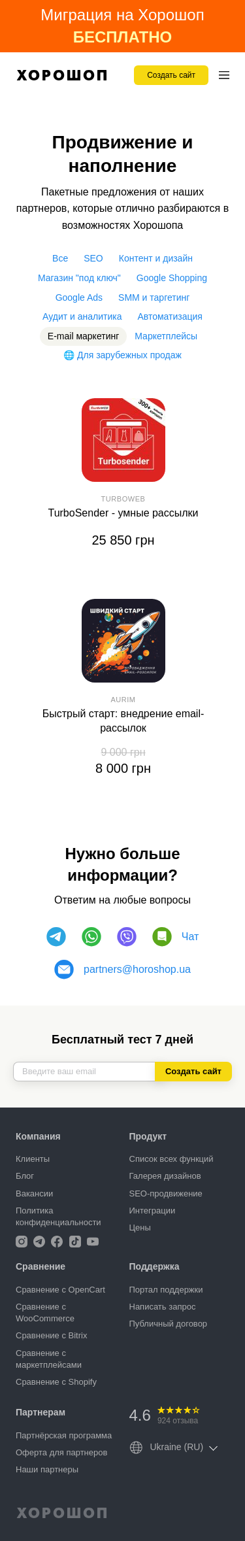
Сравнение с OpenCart (60, 1290)
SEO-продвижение (166, 1193)
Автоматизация (169, 316)
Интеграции (152, 1210)
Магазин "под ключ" (79, 278)
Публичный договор (168, 1324)
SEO (93, 258)
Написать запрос (162, 1307)
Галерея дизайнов (165, 1176)
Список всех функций (171, 1159)
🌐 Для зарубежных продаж (122, 355)
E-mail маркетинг (83, 336)
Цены (140, 1227)
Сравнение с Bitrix (51, 1335)
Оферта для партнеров (61, 1452)
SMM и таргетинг (153, 297)
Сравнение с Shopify (56, 1382)
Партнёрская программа (64, 1435)
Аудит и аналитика (82, 316)
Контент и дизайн (156, 258)
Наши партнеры (47, 1469)
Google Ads (79, 297)
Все (60, 258)
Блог (25, 1176)
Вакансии (34, 1193)
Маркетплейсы (166, 336)
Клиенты (33, 1159)
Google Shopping (172, 278)
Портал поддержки (166, 1290)
